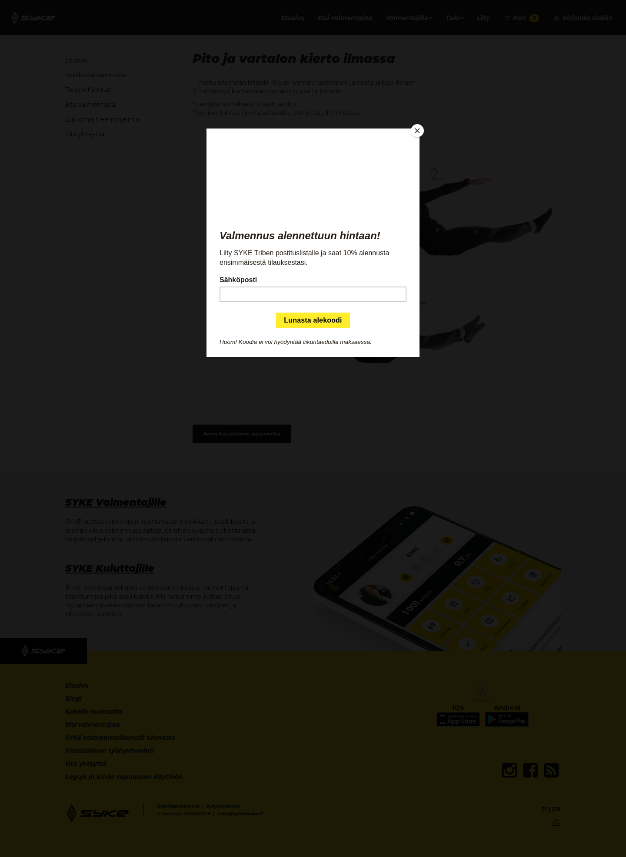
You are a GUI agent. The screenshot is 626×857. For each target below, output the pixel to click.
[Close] (417, 130)
